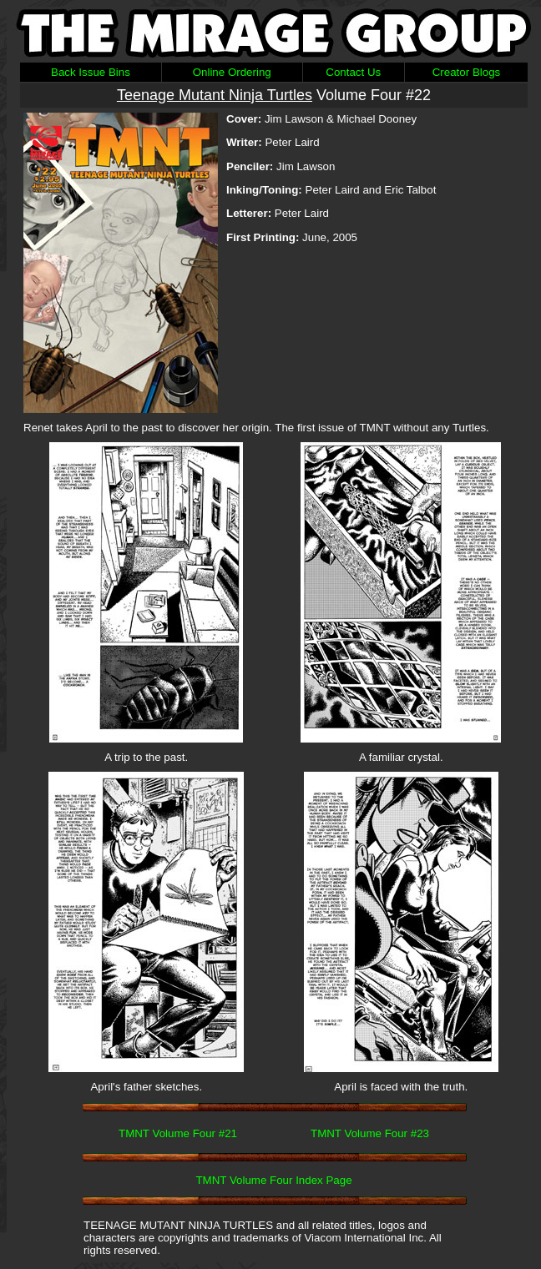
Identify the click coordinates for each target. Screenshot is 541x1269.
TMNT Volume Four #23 (370, 1133)
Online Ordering (232, 72)
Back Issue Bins (90, 72)
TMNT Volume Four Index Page (273, 1180)
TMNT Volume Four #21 (178, 1133)
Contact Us (353, 72)
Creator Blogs (466, 72)
